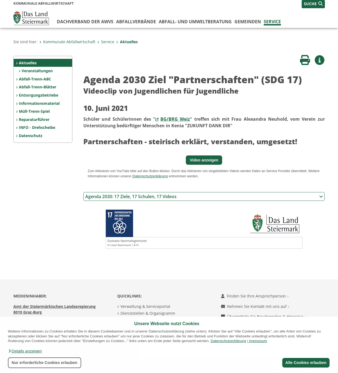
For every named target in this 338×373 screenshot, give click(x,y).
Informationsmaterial (39, 103)
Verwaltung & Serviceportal (145, 306)
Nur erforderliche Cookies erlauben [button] (44, 362)
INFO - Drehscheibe (37, 127)
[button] (25, 351)
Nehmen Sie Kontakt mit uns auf (255, 306)
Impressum (258, 341)
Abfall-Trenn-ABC (35, 79)
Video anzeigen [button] (204, 160)
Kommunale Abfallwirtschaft (67, 41)
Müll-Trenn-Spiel (34, 111)
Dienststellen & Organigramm (147, 313)
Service (272, 22)
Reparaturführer (34, 119)
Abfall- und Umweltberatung (195, 22)
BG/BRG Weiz (175, 119)
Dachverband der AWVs (85, 22)
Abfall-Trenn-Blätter (37, 86)
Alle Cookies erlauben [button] (305, 362)
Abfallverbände (136, 22)
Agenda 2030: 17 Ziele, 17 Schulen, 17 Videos (204, 196)
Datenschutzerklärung (228, 341)
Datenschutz (30, 135)
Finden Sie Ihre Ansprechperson (255, 296)
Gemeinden (247, 22)
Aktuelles (127, 41)
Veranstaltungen (37, 70)
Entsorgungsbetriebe (38, 95)
